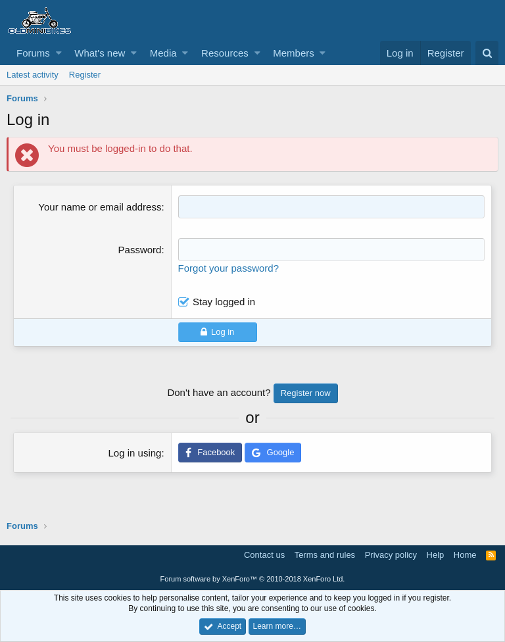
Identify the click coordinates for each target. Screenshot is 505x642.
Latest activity (33, 75)
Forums (33, 53)
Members (293, 53)
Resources (225, 53)
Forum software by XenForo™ (252, 579)
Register (85, 75)
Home (465, 555)
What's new (99, 53)
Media (163, 53)
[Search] (486, 53)
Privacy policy (391, 555)
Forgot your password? (228, 268)
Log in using (135, 452)
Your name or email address (99, 206)
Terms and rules (325, 555)
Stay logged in (224, 301)
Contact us (264, 555)
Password (140, 249)
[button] (59, 53)
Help (436, 555)
